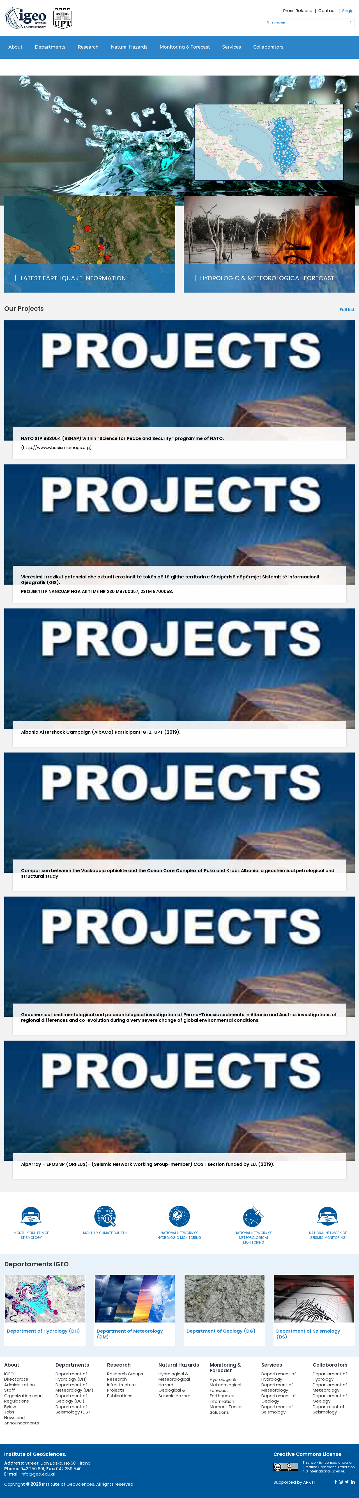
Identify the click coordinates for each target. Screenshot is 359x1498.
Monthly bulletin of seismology (31, 1235)
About (15, 47)
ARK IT (309, 1482)
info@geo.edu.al (38, 1474)
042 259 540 (69, 1469)
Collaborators (268, 47)
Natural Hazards (129, 47)
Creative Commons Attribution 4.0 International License (329, 1469)
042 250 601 (32, 1469)
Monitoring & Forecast (185, 47)
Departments (50, 47)
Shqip (348, 10)
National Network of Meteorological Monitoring (253, 1237)
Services (231, 47)
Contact (327, 10)
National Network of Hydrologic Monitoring (179, 1235)
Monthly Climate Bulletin (105, 1232)
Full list (347, 310)
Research (88, 47)
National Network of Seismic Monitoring (328, 1235)
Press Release (297, 10)
